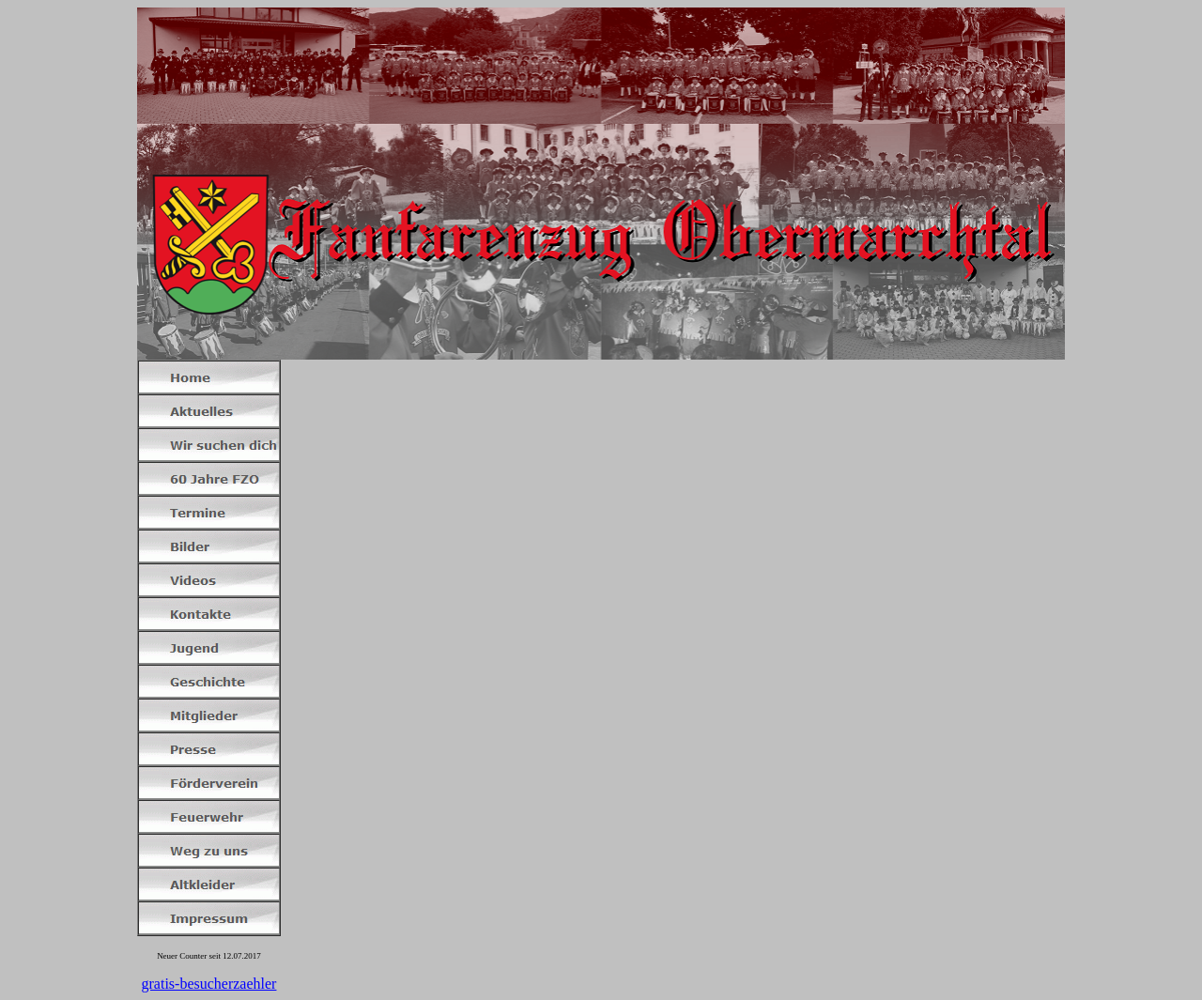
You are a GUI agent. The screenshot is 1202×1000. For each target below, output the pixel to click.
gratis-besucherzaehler (209, 984)
